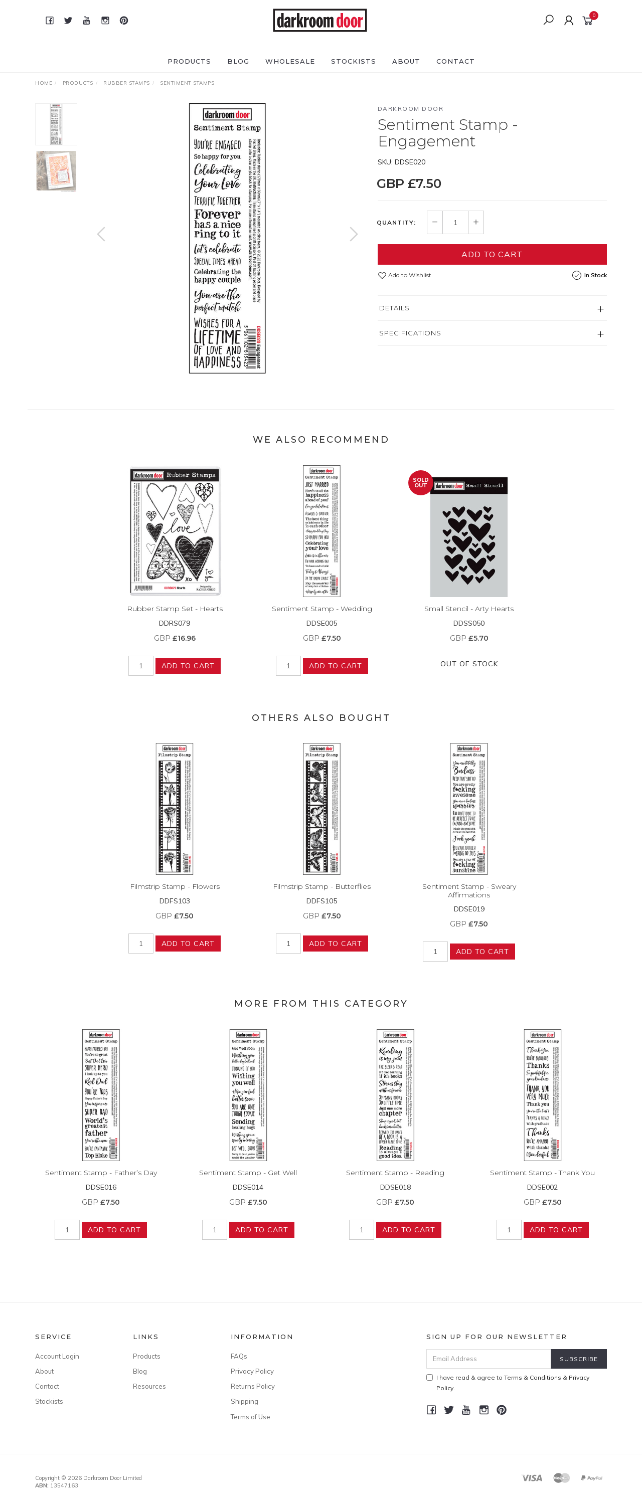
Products (189, 61)
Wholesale (290, 61)
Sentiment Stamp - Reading (395, 1186)
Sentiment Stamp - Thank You (542, 1186)
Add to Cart (492, 254)
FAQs (239, 1356)
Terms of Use (250, 1417)
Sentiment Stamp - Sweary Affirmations (469, 904)
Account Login (57, 1356)
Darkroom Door (411, 108)
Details (394, 308)
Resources (149, 1386)
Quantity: (396, 223)
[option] (227, 238)
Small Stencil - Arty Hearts (469, 622)
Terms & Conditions (532, 1377)
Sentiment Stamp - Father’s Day (101, 1186)
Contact (455, 61)
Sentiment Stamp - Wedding (322, 622)
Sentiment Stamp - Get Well (248, 1186)
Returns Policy (253, 1386)
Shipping (244, 1401)
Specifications (410, 333)
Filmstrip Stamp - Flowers (175, 900)
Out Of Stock (469, 677)
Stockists (353, 61)
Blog (238, 61)
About (406, 61)
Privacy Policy (252, 1371)
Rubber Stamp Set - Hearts (175, 622)
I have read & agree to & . (507, 1383)
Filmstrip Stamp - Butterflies (322, 900)
